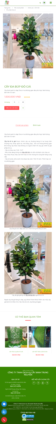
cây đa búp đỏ (30, 295)
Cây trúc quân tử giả (16, 351)
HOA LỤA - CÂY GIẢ (32, 8)
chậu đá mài (26, 152)
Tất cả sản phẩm (18, 8)
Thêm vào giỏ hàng (12, 108)
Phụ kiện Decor (10, 10)
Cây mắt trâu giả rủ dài (39, 351)
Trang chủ (7, 8)
